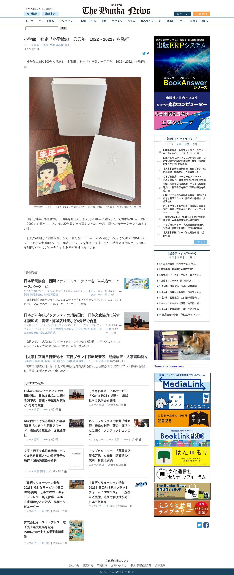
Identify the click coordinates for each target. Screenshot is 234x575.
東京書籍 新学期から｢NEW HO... (178, 269)
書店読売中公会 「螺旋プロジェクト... (182, 314)
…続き (82, 304)
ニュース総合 (46, 21)
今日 (171, 257)
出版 (93, 21)
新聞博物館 (36, 294)
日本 (93, 329)
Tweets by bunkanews (169, 366)
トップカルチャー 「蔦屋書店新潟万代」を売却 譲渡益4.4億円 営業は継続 (109, 455)
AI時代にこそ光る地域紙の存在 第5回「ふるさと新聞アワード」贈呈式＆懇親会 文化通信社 (185, 198)
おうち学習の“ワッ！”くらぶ (39, 290)
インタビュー (67, 21)
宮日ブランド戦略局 (64, 361)
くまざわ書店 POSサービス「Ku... (179, 263)
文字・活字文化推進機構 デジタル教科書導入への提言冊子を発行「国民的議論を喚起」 (45, 455)
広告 (104, 21)
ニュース (29, 45)
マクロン (69, 329)
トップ (29, 21)
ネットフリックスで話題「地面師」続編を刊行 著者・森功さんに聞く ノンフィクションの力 (184, 209)
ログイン (182, 13)
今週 (179, 257)
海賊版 (43, 332)
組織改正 (81, 361)
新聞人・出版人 (199, 21)
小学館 (60, 45)
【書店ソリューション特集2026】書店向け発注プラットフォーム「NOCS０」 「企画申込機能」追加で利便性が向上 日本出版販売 (111, 492)
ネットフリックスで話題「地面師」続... (181, 303)
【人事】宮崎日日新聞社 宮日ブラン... (181, 292)
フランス (40, 329)
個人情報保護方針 (140, 565)
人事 (101, 361)
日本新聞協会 (50, 294)
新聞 (83, 21)
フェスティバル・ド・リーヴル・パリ (74, 325)
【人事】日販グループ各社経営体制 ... (181, 286)
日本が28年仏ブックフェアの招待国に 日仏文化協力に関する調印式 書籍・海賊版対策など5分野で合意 (184, 161)
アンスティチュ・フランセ (38, 325)
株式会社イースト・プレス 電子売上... (181, 275)
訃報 (195, 144)
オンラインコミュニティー (70, 290)
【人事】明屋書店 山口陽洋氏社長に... (181, 297)
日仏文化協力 (82, 329)
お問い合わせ (119, 565)
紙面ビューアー (176, 21)
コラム (131, 21)
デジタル (117, 21)
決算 (187, 144)
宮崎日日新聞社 (43, 361)
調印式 (52, 332)
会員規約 (160, 565)
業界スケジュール (151, 21)
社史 (67, 45)
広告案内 (102, 565)
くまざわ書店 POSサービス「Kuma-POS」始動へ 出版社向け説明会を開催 (108, 395)
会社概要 (32, 13)
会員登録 (201, 13)
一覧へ (198, 242)
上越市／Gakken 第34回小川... (177, 280)
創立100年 (49, 45)
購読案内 (50, 13)
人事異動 (29, 361)
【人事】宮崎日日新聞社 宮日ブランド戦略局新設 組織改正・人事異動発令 (86, 357)
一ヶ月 (188, 257)
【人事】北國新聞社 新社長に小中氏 (180, 309)
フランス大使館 (54, 329)
